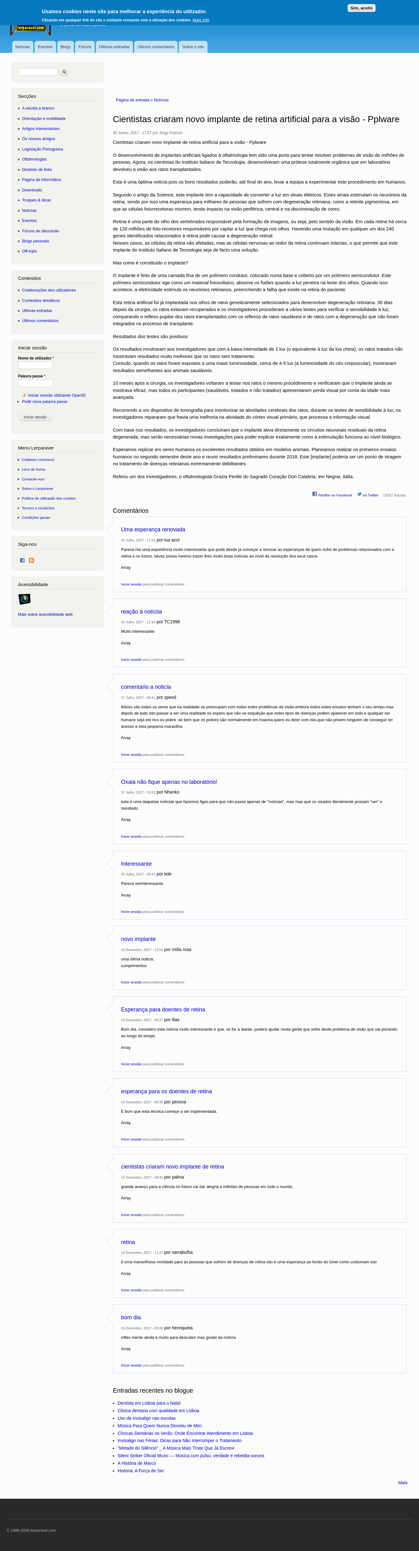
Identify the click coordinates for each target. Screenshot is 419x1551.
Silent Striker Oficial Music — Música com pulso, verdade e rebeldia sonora (191, 1455)
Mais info (201, 17)
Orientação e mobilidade (44, 118)
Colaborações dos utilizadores (49, 290)
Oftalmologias (34, 159)
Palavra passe (32, 376)
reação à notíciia (141, 612)
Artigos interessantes (40, 128)
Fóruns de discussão (40, 231)
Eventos (45, 46)
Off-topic (29, 251)
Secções (27, 96)
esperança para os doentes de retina (166, 1091)
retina (128, 1242)
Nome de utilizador (36, 358)
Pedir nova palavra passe (44, 401)
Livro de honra (33, 469)
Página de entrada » (135, 100)
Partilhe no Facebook (332, 494)
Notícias (22, 46)
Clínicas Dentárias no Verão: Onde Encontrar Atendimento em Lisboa (185, 1433)
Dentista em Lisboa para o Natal (149, 1403)
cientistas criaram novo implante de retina (172, 1166)
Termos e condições (38, 508)
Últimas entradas (114, 46)
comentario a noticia (146, 687)
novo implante (138, 939)
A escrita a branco (38, 108)
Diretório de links (37, 169)
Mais (403, 1482)
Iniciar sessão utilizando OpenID (56, 395)
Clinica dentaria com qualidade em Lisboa (158, 1410)
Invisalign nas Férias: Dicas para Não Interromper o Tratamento (180, 1440)
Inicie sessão (131, 584)
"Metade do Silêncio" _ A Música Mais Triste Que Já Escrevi (176, 1448)
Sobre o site (193, 46)
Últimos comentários (155, 46)
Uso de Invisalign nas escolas (146, 1418)
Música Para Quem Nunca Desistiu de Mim (160, 1425)
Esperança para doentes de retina (163, 1009)
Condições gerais (36, 517)
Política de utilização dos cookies (49, 498)
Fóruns (85, 46)
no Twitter (367, 494)
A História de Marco (137, 1463)
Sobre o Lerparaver (37, 488)
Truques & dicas (36, 200)
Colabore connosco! (38, 459)
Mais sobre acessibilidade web (45, 614)
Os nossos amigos (38, 138)
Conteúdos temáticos (41, 300)
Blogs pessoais (35, 241)
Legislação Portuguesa (42, 149)
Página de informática (41, 179)
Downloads (32, 190)
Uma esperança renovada (153, 529)
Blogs (65, 46)
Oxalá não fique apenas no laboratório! (169, 782)
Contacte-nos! (33, 479)
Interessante (136, 864)
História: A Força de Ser (141, 1470)
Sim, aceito (361, 5)
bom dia (131, 1317)
